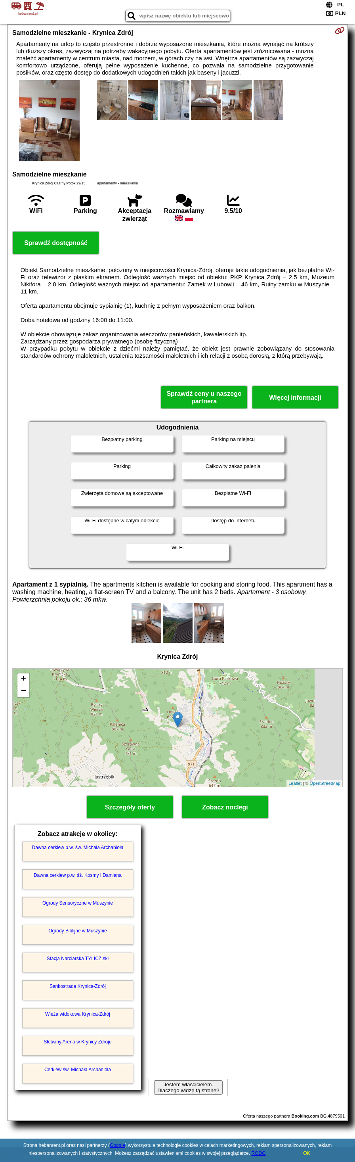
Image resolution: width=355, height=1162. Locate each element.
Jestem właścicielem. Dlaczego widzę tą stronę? (188, 1087)
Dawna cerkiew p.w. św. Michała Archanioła (78, 847)
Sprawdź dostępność (56, 243)
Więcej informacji (295, 397)
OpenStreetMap (324, 783)
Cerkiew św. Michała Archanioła (77, 1069)
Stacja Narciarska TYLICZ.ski (78, 958)
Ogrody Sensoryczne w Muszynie (77, 903)
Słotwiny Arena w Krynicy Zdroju (77, 1042)
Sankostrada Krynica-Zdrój (78, 986)
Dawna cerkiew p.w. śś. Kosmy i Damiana (78, 875)
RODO (258, 1153)
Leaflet (295, 783)
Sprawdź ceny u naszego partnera (203, 397)
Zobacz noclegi (225, 807)
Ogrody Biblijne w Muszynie (77, 931)
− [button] (23, 691)
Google (117, 1145)
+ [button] (23, 679)
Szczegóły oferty (130, 807)
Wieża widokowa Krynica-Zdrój (77, 1014)
